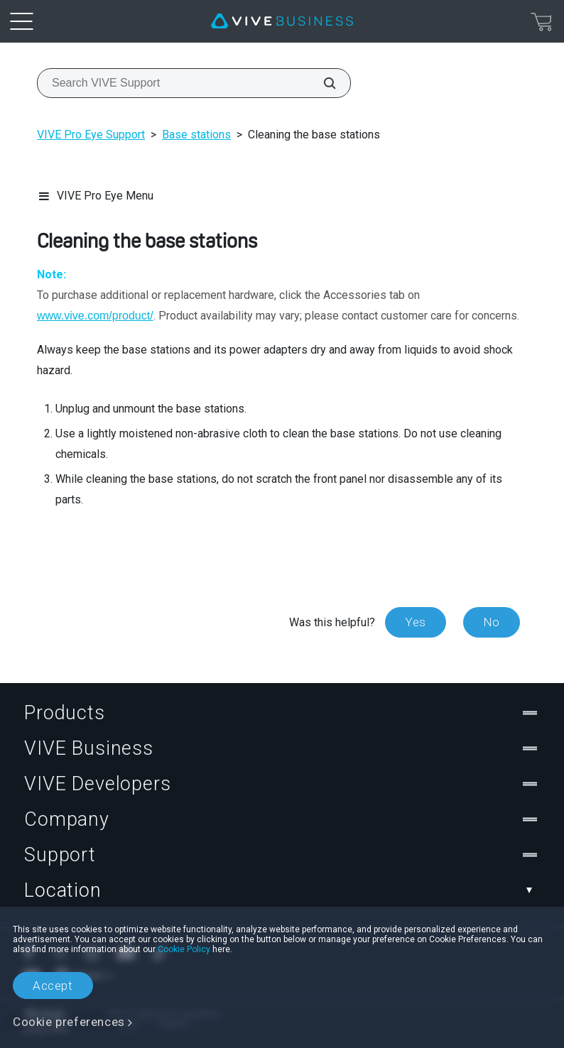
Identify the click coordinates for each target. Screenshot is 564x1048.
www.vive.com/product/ (95, 316)
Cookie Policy (184, 949)
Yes (415, 622)
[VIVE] (282, 21)
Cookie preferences (69, 1022)
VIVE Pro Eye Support (91, 134)
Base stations (196, 134)
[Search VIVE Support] (322, 83)
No (491, 622)
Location (282, 890)
